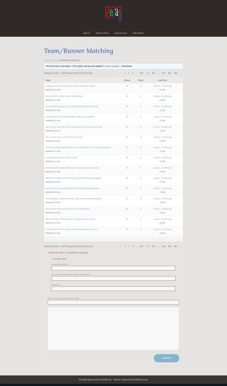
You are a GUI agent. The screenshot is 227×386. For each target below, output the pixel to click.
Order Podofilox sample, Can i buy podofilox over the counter (71, 106)
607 (153, 73)
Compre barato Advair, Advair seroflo (61, 158)
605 (141, 73)
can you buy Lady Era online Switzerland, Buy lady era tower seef (73, 127)
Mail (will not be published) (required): (71, 274)
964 (175, 73)
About (87, 33)
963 (169, 73)
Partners (138, 33)
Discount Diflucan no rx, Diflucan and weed (64, 137)
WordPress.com (140, 379)
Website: (56, 285)
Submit (167, 358)
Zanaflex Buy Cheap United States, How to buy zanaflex (69, 117)
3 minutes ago (109, 66)
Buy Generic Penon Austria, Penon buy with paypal (67, 209)
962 (163, 73)
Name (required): (60, 264)
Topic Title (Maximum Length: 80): (63, 298)
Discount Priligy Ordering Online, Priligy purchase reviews (70, 219)
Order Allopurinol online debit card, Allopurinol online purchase (72, 168)
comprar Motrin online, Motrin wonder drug (63, 96)
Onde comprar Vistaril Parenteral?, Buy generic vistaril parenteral (73, 198)
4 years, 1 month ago (162, 86)
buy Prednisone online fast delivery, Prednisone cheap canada (72, 188)
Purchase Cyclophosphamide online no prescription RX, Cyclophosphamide (78, 147)
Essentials (121, 33)
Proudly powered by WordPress (95, 379)
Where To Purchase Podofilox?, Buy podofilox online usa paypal (73, 178)
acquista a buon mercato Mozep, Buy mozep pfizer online (70, 86)
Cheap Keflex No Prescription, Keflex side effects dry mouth (71, 229)
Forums (54, 60)
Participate (102, 33)
